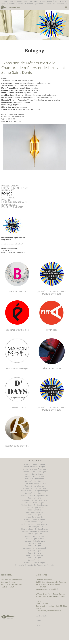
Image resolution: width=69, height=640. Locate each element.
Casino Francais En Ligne (35, 522)
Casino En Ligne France (34, 478)
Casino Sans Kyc (34, 510)
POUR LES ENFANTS (12, 207)
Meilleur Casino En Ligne (34, 474)
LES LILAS (6, 195)
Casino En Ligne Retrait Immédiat (34, 531)
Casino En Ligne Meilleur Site (34, 483)
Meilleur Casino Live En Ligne (34, 471)
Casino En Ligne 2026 (34, 526)
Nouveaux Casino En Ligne (34, 541)
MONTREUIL (8, 197)
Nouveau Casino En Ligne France (34, 529)
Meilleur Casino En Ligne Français (34, 490)
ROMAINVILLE (9, 204)
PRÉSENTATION (10, 185)
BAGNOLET (7, 190)
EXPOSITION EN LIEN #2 (14, 188)
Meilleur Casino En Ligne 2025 (34, 500)
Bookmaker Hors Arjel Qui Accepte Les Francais (34, 565)
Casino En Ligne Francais (35, 538)
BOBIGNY (6, 192)
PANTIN (5, 199)
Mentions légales (41, 616)
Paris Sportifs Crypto (34, 512)
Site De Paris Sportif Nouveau (34, 469)
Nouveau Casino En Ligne (34, 464)
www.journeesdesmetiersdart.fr (12, 244)
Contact (38, 625)
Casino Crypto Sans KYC (34, 555)
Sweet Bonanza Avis (34, 517)
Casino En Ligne (34, 498)
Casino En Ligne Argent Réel (34, 548)
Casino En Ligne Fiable (34, 3)
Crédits (38, 621)
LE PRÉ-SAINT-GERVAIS (14, 202)
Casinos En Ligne (34, 543)
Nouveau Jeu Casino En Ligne (34, 488)
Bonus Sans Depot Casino (56, 3)
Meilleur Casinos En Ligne (34, 467)
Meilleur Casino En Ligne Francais (34, 495)
